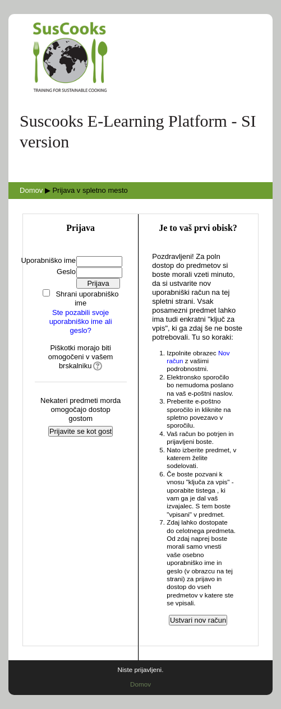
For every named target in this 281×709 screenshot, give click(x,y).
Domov (31, 190)
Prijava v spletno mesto (89, 190)
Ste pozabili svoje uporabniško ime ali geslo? (80, 321)
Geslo (66, 271)
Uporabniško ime (48, 260)
